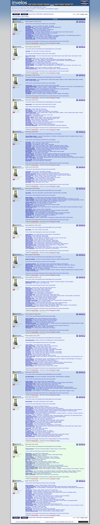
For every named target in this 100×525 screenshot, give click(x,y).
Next (86, 14)
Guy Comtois (28, 491)
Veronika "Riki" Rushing (31, 434)
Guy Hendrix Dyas (29, 31)
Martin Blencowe (29, 27)
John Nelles (28, 428)
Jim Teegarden (29, 305)
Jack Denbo (28, 289)
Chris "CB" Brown (29, 198)
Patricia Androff (29, 407)
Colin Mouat (28, 299)
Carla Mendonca (29, 424)
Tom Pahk (27, 301)
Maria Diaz (27, 459)
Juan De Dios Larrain (30, 383)
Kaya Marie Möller (29, 376)
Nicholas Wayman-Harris (31, 68)
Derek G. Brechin (29, 318)
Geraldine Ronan (29, 431)
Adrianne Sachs (29, 242)
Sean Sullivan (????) (30, 303)
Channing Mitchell (29, 360)
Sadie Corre (28, 235)
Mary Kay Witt (28, 159)
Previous (82, 14)
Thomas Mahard (29, 177)
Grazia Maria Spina (30, 302)
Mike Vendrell (28, 509)
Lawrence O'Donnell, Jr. (31, 325)
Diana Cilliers (28, 347)
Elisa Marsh (28, 146)
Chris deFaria (28, 492)
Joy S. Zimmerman (30, 248)
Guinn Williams (29, 471)
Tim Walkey (28, 93)
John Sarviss (28, 465)
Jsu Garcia (28, 353)
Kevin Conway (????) (30, 202)
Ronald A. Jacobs (29, 117)
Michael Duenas (29, 30)
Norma (27, 429)
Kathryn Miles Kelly (30, 426)
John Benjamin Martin (30, 500)
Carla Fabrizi (28, 415)
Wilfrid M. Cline (29, 265)
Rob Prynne (28, 120)
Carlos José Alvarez (30, 346)
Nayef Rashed (28, 401)
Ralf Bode (27, 172)
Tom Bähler (28, 26)
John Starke (28, 92)
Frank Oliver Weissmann (31, 125)
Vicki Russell (28, 435)
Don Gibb (27, 205)
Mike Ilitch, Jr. (28, 267)
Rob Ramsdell (28, 502)
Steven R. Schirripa (30, 466)
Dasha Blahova (29, 409)
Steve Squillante (29, 124)
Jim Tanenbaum (29, 505)
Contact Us (47, 521)
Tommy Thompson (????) (31, 468)
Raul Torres (28, 507)
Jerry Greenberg (29, 420)
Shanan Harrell (29, 497)
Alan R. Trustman (29, 365)
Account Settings (60, 521)
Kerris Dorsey (28, 493)
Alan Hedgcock (29, 498)
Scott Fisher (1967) (30, 494)
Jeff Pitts (27, 118)
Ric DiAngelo (28, 236)
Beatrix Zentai (28, 473)
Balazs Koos (28, 322)
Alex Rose (27, 90)
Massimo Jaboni (29, 422)
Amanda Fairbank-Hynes (31, 416)
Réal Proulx (28, 62)
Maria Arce (28, 109)
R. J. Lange (28, 499)
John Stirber (28, 152)
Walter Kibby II (28, 461)
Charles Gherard (29, 292)
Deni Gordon (28, 354)
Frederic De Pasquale (30, 458)
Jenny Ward (28, 182)
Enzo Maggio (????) (30, 36)
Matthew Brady (29, 197)
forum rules (36, 7)
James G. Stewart (29, 67)
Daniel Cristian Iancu (30, 421)
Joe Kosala (28, 176)
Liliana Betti (28, 171)
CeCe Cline (28, 142)
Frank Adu (27, 406)
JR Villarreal (28, 215)
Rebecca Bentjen (29, 485)
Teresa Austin (28, 85)
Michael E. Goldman (30, 259)
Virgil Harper (28, 144)
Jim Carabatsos (29, 111)
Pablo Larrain (28, 384)
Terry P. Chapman (29, 457)
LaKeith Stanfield (29, 213)
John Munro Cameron (30, 263)
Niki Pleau (27, 119)
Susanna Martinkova (30, 88)
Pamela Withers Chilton (31, 136)
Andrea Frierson (29, 417)
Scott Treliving (28, 156)
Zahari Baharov (29, 234)
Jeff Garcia (28, 419)
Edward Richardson (30, 149)
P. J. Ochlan (28, 430)
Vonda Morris (28, 209)
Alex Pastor (28, 179)
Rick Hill (27, 116)
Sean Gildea (28, 229)
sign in (27, 10)
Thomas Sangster (29, 212)
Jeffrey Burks (28, 455)
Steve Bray (28, 28)
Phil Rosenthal (28, 241)
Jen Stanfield (28, 150)
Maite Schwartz (29, 243)
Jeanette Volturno (29, 217)
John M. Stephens (29, 65)
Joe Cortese (28, 143)
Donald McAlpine (29, 358)
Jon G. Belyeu (28, 110)
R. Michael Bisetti (29, 487)
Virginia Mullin (28, 61)
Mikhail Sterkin (29, 151)
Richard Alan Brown (30, 412)
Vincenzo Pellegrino (30, 501)
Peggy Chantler (29, 381)
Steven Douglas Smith (30, 244)
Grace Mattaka (28, 293)
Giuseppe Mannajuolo (30, 323)
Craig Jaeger (28, 145)
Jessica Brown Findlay (30, 454)
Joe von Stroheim (29, 153)
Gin (26, 460)
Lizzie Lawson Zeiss (30, 356)
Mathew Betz (28, 453)
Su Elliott (27, 350)
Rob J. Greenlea (29, 266)
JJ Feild (27, 87)
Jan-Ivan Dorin (28, 237)
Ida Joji (27, 355)
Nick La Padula (29, 423)
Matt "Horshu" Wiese (30, 157)
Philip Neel (28, 361)
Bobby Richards (29, 211)
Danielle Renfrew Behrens (31, 363)
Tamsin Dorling (29, 382)
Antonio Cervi (28, 490)
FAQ (72, 521)
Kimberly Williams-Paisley (31, 511)
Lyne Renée (28, 121)
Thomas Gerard (29, 204)
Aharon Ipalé (28, 104)
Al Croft (27, 203)
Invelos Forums (32, 14)
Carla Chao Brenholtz (30, 173)
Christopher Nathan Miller (31, 300)
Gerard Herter (28, 295)
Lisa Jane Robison (29, 180)
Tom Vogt (27, 51)
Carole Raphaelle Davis (31, 86)
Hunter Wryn (28, 160)
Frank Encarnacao (29, 33)
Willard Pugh (28, 282)
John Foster (28, 351)
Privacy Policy (53, 521)
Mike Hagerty (28, 59)
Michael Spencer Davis (30, 504)
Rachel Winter (28, 364)
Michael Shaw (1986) (30, 38)
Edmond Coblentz (29, 413)
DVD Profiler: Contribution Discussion (45, 14)
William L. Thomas (29, 154)
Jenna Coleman (29, 348)
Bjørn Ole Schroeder (30, 388)
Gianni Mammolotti (30, 387)
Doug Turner (28, 390)
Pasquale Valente (29, 247)
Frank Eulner (28, 291)
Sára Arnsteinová (29, 408)
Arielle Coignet (29, 288)
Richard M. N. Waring (30, 306)
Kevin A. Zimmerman (30, 474)
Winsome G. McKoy (30, 147)
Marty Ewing (28, 34)
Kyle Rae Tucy (28, 508)
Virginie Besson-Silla (30, 486)
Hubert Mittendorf (29, 60)
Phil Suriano (28, 327)
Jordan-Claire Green (30, 294)
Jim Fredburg (28, 495)
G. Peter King (28, 268)
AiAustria (19, 21)
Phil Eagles (28, 349)
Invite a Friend (68, 521)
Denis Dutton (28, 319)
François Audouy (29, 448)
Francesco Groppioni (30, 281)
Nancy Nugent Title (30, 210)
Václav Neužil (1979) (30, 462)
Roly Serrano (28, 389)
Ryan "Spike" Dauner (30, 55)
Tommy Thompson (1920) (31, 467)
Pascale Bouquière (30, 410)
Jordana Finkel (29, 320)
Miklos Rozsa (28, 91)
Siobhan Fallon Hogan (30, 79)
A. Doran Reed (28, 464)
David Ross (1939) (29, 433)
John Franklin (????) (30, 58)
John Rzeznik (28, 123)
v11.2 (58, 43)
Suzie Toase (28, 246)
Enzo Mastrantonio (30, 340)
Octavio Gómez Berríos (31, 206)
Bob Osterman (28, 362)
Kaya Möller (28, 192)
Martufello (27, 296)
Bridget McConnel (29, 298)
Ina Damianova (29, 29)
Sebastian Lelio (29, 386)
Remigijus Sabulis (30, 64)
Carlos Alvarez (28, 344)
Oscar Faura (28, 114)
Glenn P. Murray (29, 239)
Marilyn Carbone (29, 175)
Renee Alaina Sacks (30, 436)
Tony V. (27, 216)
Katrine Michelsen (29, 178)
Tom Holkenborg (29, 35)
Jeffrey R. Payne (29, 240)
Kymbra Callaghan (29, 199)
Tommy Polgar (28, 37)
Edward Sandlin (29, 326)
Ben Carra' (28, 287)
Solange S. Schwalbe (30, 269)
